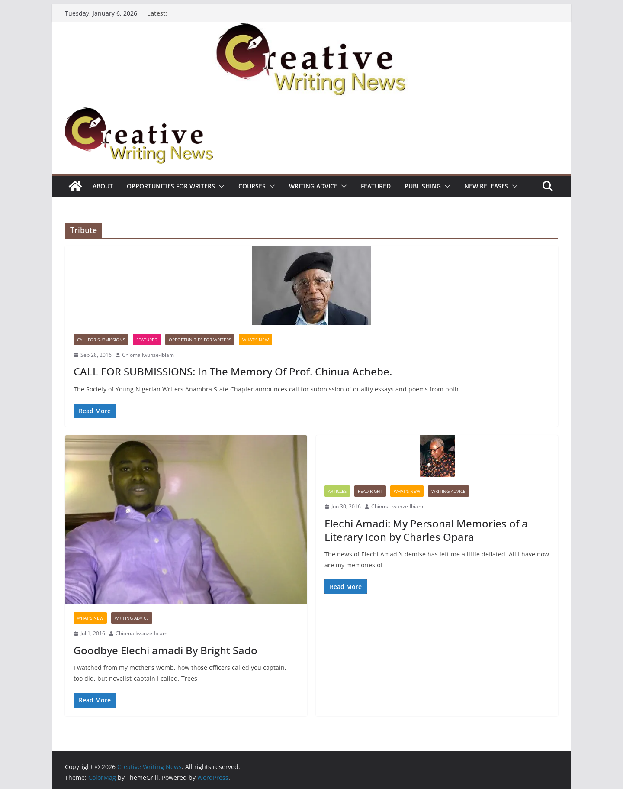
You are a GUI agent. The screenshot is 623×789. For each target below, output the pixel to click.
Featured (376, 186)
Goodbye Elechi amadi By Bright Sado (165, 650)
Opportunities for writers (171, 186)
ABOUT (103, 186)
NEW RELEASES (486, 186)
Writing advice (313, 186)
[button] (220, 186)
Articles (337, 491)
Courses (252, 186)
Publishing (423, 186)
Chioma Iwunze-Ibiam (148, 355)
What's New (255, 339)
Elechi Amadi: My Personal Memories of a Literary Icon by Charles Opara (426, 530)
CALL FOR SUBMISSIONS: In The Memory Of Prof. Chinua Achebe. (233, 371)
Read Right (370, 491)
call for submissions (101, 339)
